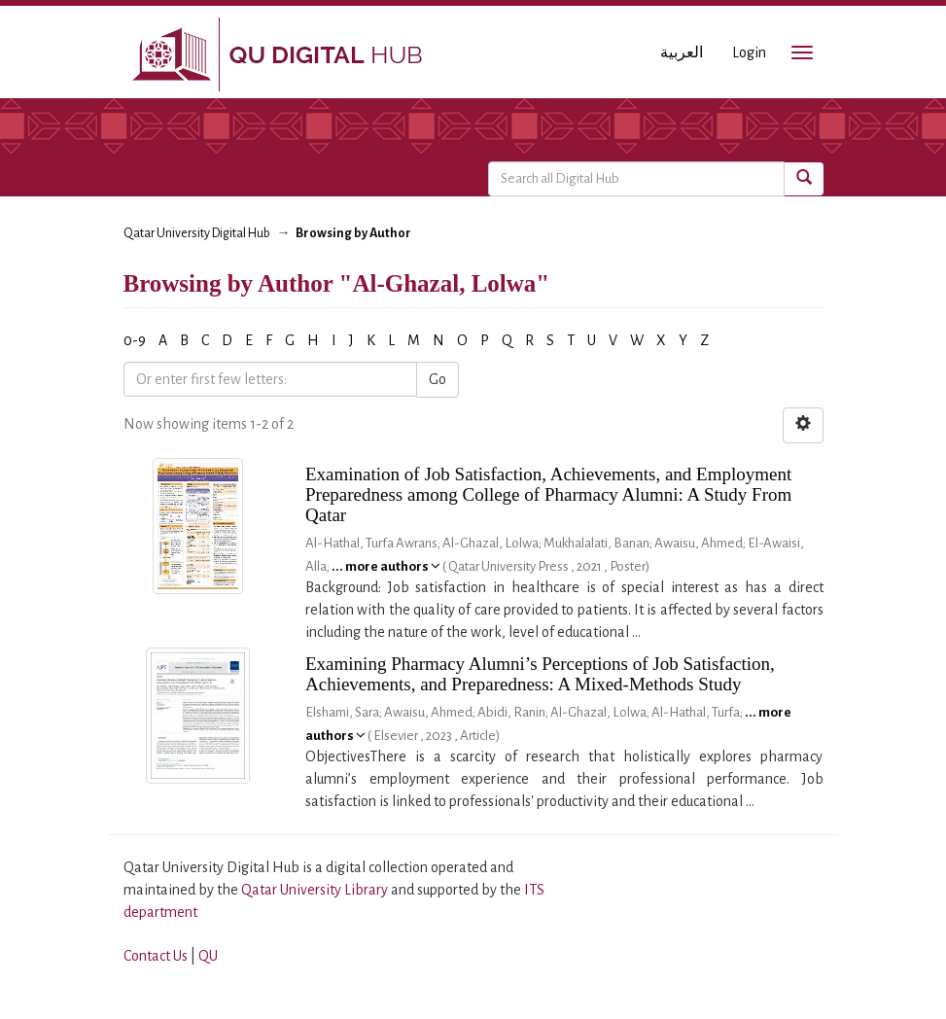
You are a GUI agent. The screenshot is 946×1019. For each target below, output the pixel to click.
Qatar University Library (316, 889)
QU (208, 956)
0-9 (134, 340)
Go (437, 379)
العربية (681, 52)
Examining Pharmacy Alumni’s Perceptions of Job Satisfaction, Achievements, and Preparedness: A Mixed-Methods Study (540, 673)
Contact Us (155, 956)
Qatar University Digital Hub (196, 233)
